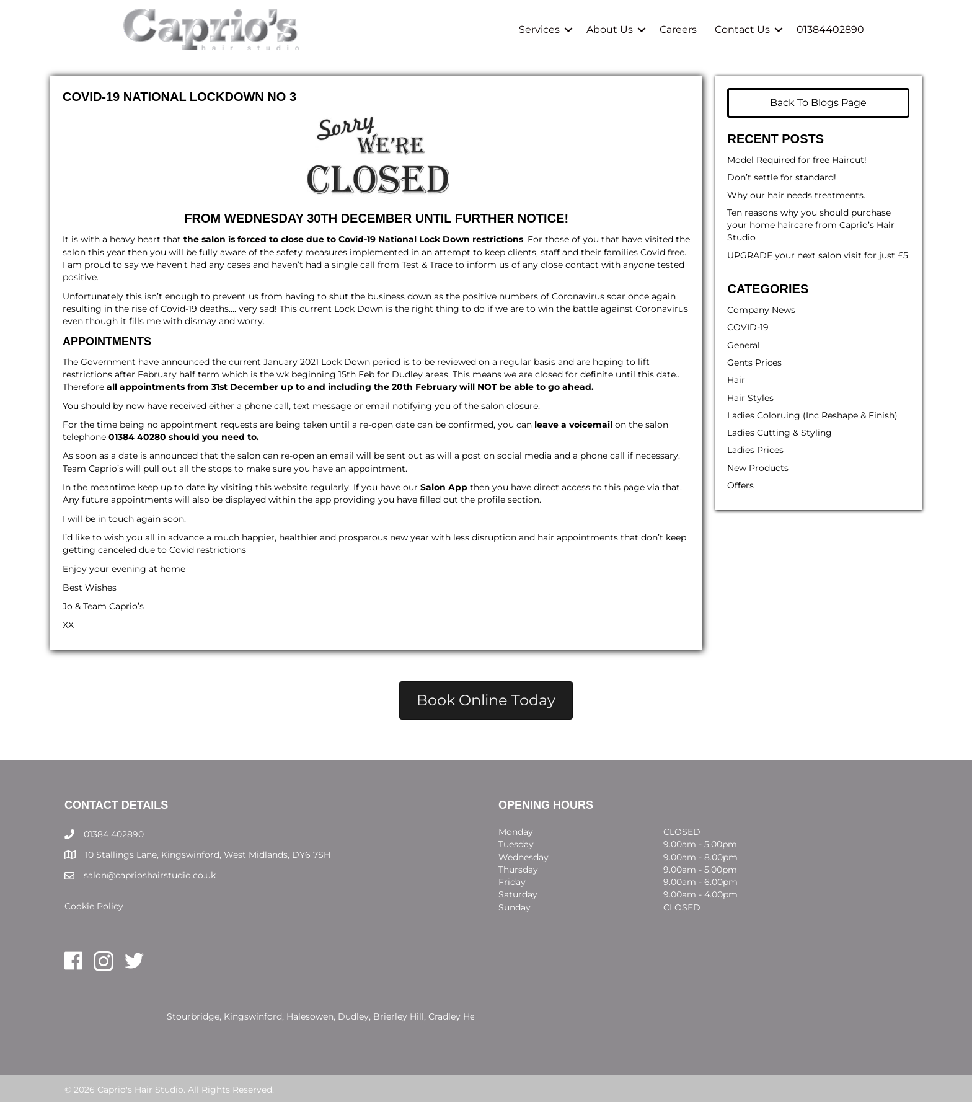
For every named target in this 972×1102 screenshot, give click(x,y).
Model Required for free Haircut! (797, 159)
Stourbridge (193, 1016)
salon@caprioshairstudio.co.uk (150, 875)
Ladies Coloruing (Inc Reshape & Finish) (812, 415)
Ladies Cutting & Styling (779, 432)
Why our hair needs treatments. (796, 195)
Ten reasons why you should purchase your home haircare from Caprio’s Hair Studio (811, 225)
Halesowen (310, 1016)
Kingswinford (253, 1016)
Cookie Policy (93, 906)
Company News (761, 309)
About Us (609, 29)
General (743, 345)
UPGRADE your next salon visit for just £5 (817, 255)
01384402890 (830, 29)
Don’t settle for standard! (781, 177)
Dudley (353, 1016)
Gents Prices (754, 362)
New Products (758, 468)
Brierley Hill (398, 1016)
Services (539, 29)
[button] (568, 29)
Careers (678, 29)
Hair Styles (750, 397)
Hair (736, 380)
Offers (740, 485)
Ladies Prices (755, 450)
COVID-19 (748, 327)
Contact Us (742, 29)
